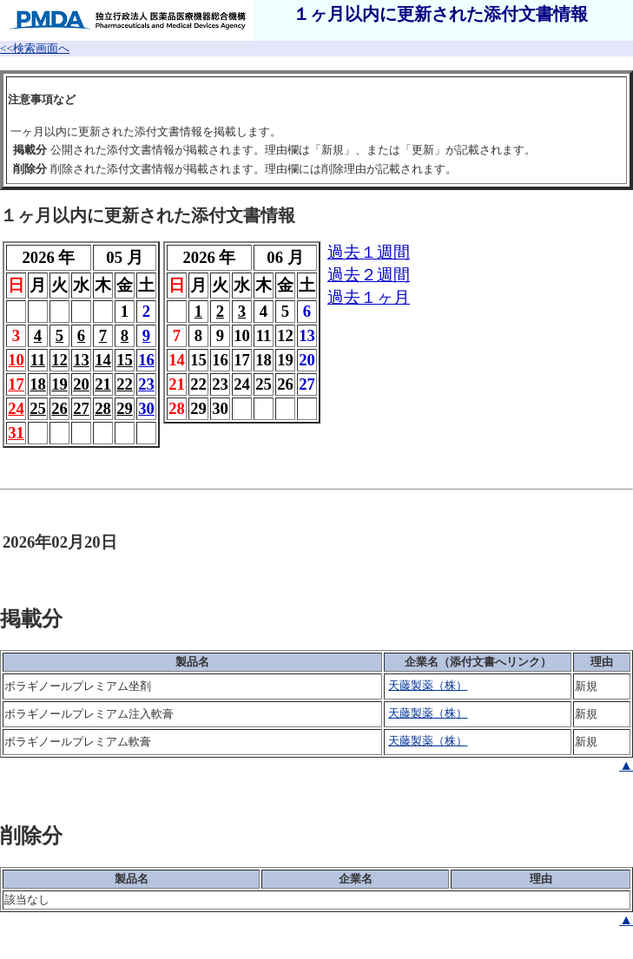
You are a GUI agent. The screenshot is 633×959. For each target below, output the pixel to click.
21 (103, 384)
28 (103, 408)
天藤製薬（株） (427, 685)
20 (81, 384)
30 (146, 408)
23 (146, 384)
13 (81, 360)
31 (16, 433)
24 (16, 408)
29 (124, 408)
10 (16, 360)
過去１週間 (368, 252)
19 (59, 384)
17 (16, 384)
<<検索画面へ (34, 48)
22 (124, 384)
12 (59, 360)
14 (103, 360)
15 (124, 360)
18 (38, 384)
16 (146, 360)
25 (38, 408)
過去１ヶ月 (368, 297)
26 (59, 408)
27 (81, 408)
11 (38, 360)
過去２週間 (368, 275)
